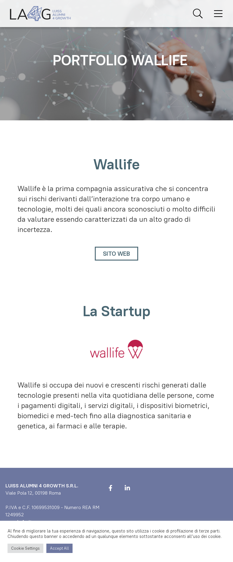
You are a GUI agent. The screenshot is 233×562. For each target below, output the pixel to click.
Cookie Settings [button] (25, 548)
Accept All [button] (59, 548)
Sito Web (116, 253)
